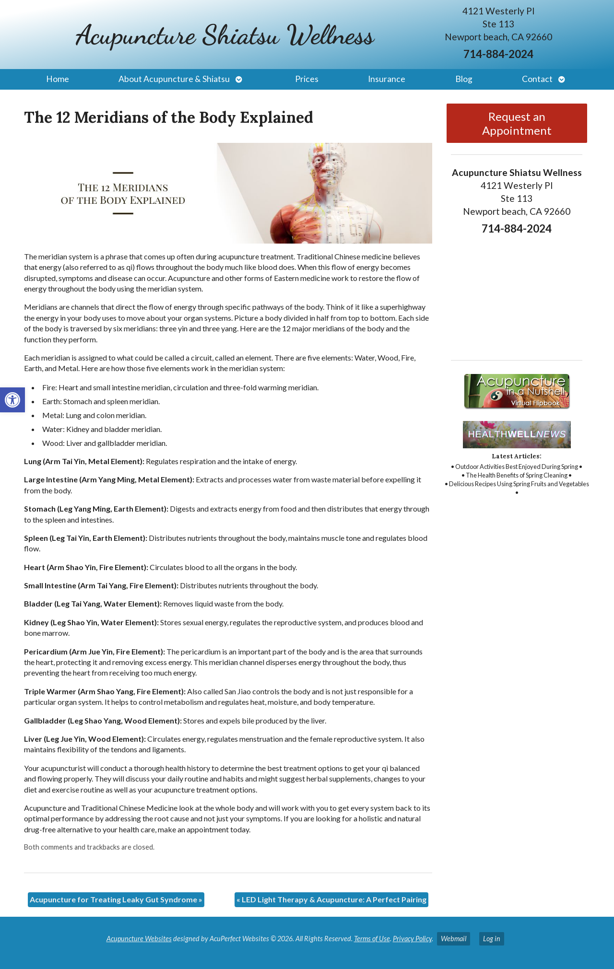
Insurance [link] (386, 79)
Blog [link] (463, 79)
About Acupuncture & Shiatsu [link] (174, 79)
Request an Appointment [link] (517, 123)
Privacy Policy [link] (412, 938)
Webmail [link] (453, 938)
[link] (12, 399)
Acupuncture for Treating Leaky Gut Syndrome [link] (116, 899)
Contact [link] (537, 79)
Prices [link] (307, 79)
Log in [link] (491, 938)
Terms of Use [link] (372, 938)
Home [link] (57, 79)
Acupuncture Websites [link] (139, 938)
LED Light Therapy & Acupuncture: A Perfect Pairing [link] (331, 899)
